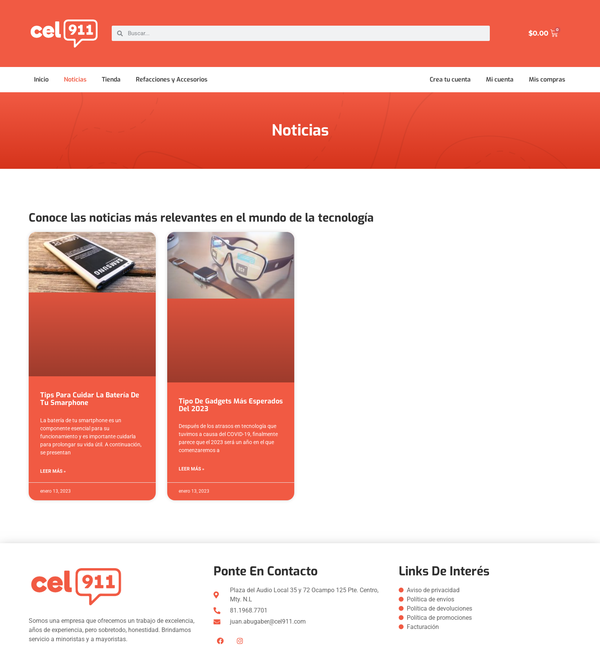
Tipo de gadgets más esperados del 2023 (231, 405)
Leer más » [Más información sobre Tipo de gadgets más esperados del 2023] (191, 469)
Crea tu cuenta (450, 79)
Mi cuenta (500, 79)
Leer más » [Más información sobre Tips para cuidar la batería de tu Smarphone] (53, 471)
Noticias (75, 79)
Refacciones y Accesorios (171, 79)
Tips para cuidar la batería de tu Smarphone (89, 398)
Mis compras (547, 79)
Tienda (111, 79)
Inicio (41, 79)
